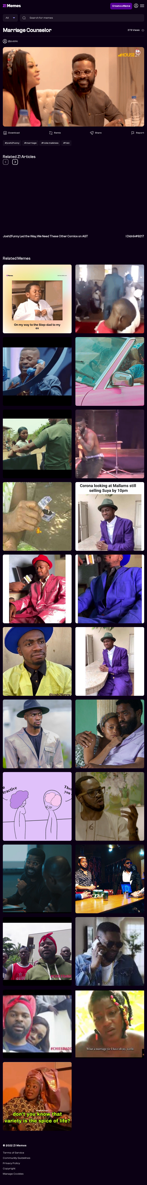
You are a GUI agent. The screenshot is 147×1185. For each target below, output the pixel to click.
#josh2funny (12, 143)
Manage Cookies (13, 1173)
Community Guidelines (16, 1158)
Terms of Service (13, 1152)
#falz (66, 143)
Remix (55, 133)
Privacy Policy (11, 1163)
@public (13, 41)
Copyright (9, 1168)
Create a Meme (121, 6)
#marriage (30, 143)
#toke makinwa (49, 143)
